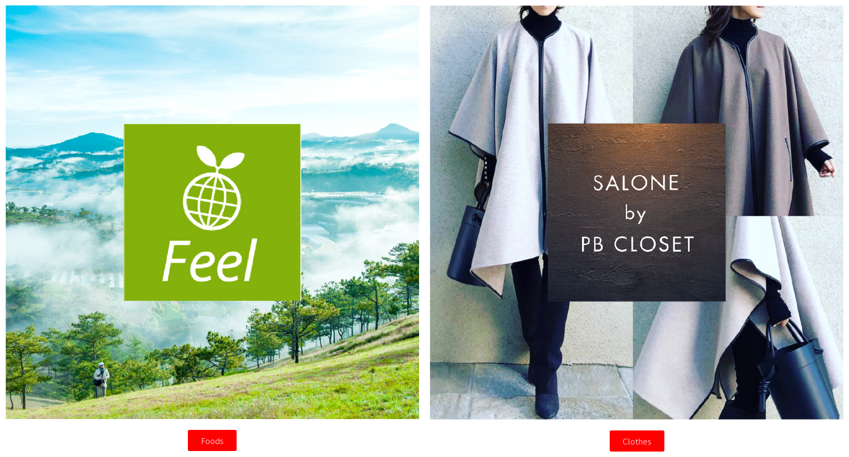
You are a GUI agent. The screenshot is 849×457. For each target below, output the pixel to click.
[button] (212, 440)
